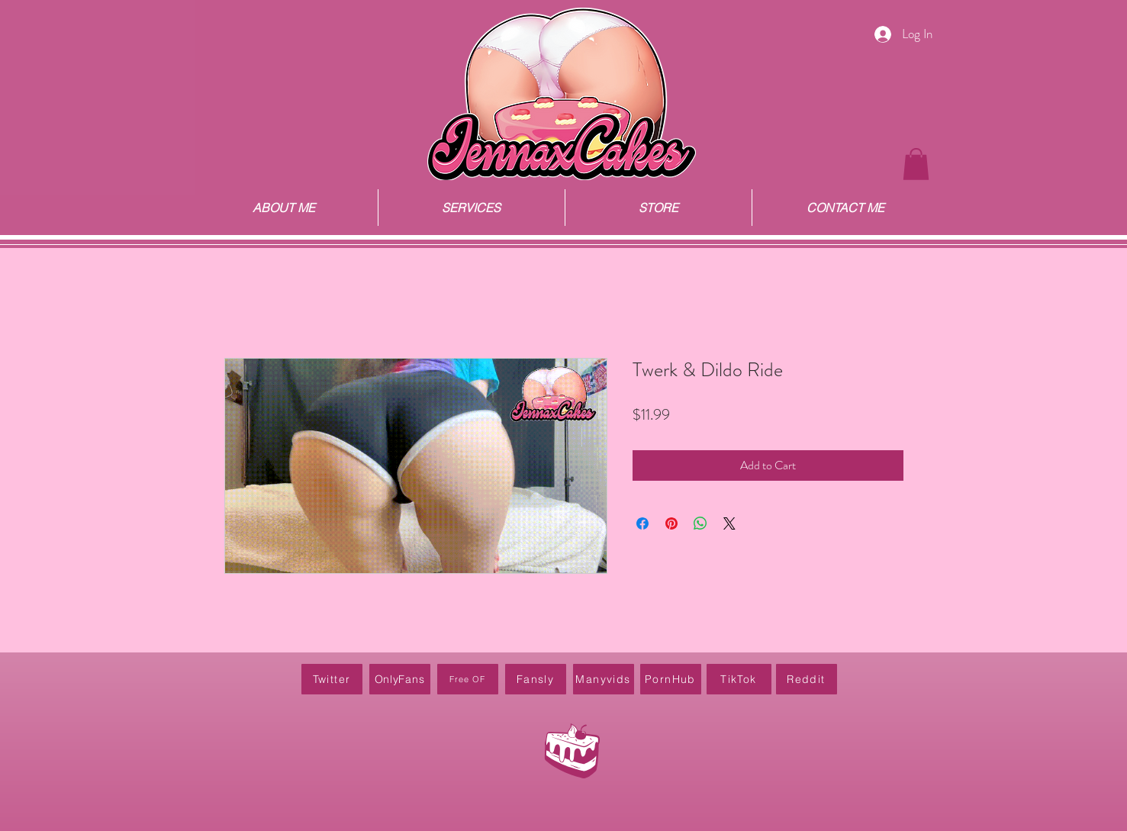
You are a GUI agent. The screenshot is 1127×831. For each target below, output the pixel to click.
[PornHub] (670, 679)
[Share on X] (729, 523)
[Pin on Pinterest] (671, 523)
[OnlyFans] (399, 679)
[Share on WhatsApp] (700, 523)
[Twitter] (331, 679)
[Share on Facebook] (642, 523)
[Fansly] (535, 679)
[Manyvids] (603, 679)
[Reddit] (806, 679)
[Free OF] (467, 679)
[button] (916, 164)
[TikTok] (739, 679)
